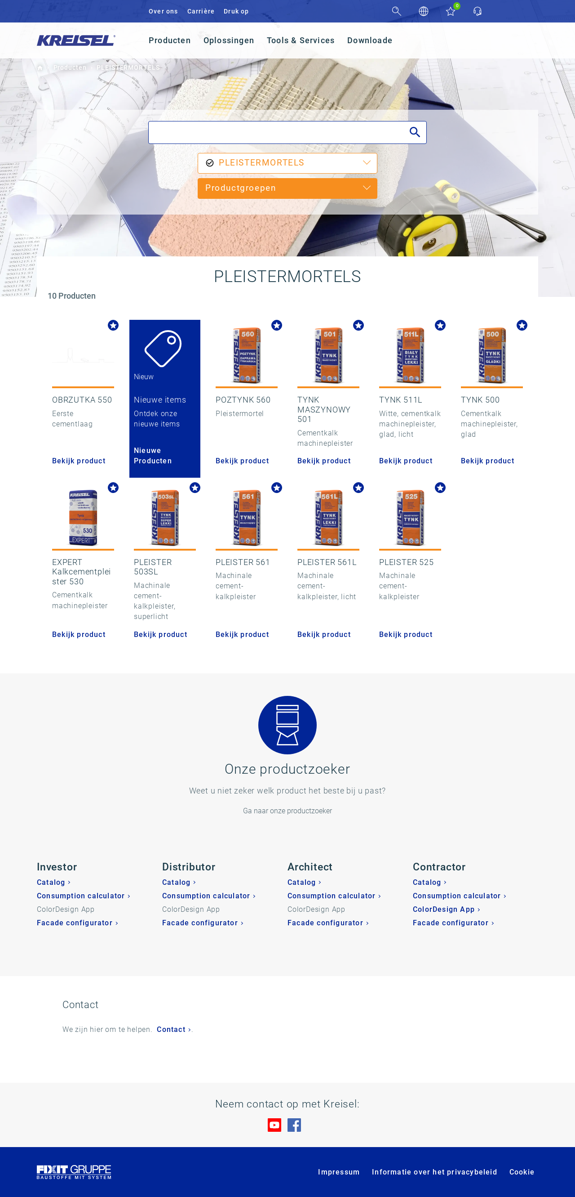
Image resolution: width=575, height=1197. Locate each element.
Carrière (201, 11)
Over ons (163, 11)
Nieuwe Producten (153, 455)
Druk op (236, 11)
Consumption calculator (81, 896)
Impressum (339, 1172)
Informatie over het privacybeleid (434, 1172)
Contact (171, 1029)
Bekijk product (79, 461)
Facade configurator (75, 923)
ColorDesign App (444, 909)
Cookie (522, 1172)
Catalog (51, 882)
